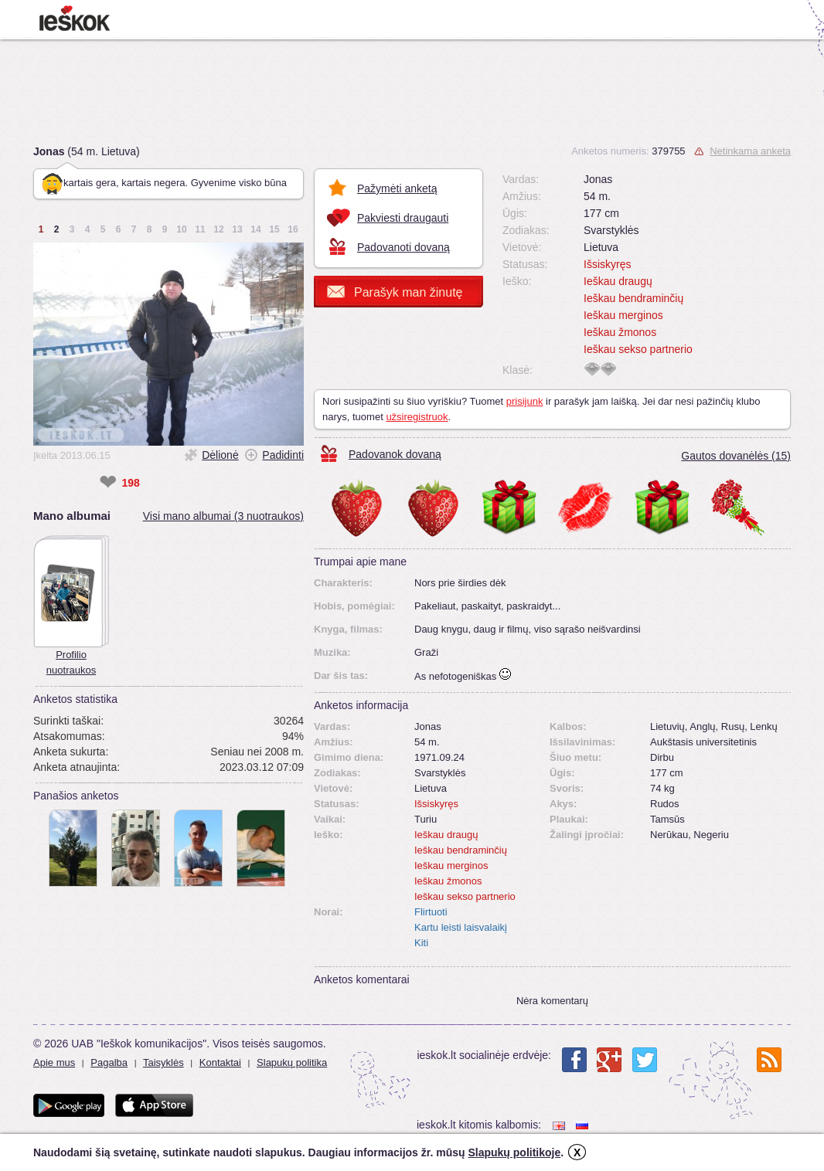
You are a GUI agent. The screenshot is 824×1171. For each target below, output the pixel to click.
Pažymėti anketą (397, 188)
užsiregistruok (417, 417)
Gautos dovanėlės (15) (736, 456)
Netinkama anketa (750, 151)
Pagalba (109, 1062)
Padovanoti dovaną (403, 247)
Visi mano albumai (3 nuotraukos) (223, 516)
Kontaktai (220, 1062)
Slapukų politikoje (514, 1152)
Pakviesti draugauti (402, 218)
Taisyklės (163, 1062)
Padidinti (283, 455)
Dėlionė (220, 455)
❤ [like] (108, 482)
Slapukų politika (292, 1062)
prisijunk (524, 401)
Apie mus (54, 1062)
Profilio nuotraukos (71, 662)
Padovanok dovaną (395, 454)
